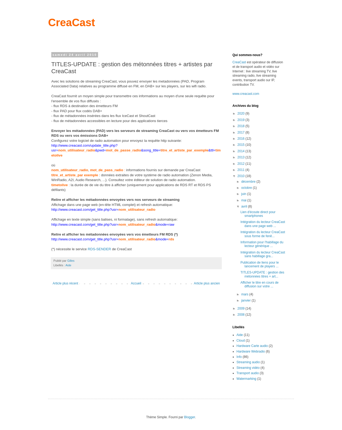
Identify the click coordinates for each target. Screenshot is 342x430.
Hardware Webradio (250, 351)
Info (239, 357)
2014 (242, 151)
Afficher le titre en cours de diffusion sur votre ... (259, 284)
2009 (242, 308)
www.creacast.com (245, 94)
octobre (247, 188)
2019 (242, 120)
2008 (242, 314)
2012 (242, 164)
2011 (242, 170)
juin (244, 194)
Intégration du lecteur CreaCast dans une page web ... (262, 224)
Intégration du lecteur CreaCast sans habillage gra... (262, 254)
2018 (242, 126)
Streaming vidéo (248, 368)
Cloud (240, 340)
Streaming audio (248, 362)
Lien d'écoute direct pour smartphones (257, 214)
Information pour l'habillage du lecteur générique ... (261, 244)
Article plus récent (65, 283)
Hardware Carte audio (252, 346)
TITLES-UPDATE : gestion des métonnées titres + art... (262, 274)
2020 (242, 113)
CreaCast (71, 22)
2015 (242, 145)
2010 (242, 176)
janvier (246, 300)
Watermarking (246, 379)
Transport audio (247, 373)
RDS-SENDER (99, 249)
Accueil (136, 283)
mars (245, 294)
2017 (242, 132)
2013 (242, 157)
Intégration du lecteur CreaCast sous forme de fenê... (262, 234)
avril (244, 206)
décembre (248, 181)
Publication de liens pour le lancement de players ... (259, 264)
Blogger (189, 417)
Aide (68, 265)
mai (244, 200)
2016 (242, 138)
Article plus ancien (207, 283)
